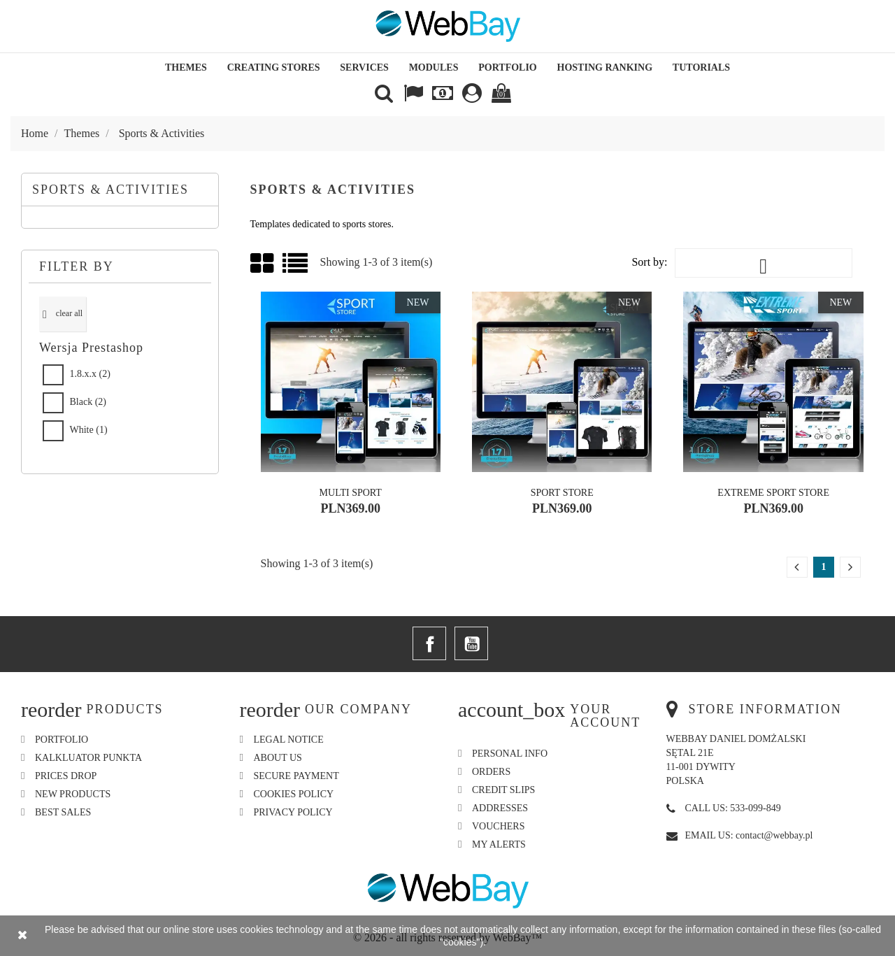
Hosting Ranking (605, 67)
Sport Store (562, 492)
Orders (491, 771)
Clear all (63, 314)
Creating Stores (273, 67)
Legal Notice (289, 739)
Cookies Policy (294, 794)
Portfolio (507, 67)
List (296, 268)
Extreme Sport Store (773, 492)
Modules (434, 67)
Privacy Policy (293, 812)
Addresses (500, 808)
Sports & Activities (110, 190)
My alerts (499, 844)
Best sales (63, 812)
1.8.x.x (90, 374)
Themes (186, 67)
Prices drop (65, 776)
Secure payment (296, 776)
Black (88, 402)
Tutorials (701, 67)
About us (278, 757)
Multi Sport (351, 492)
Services (364, 67)
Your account (605, 716)
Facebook (429, 643)
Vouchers (498, 826)
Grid (262, 264)
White (89, 430)
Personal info (509, 753)
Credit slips (503, 790)
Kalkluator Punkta (88, 757)
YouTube (471, 643)
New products (72, 794)
